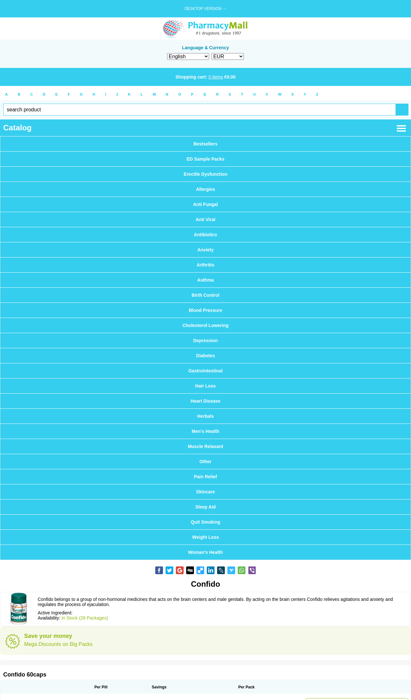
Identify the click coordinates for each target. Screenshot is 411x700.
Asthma (205, 280)
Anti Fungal (205, 204)
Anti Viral (205, 219)
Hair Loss (205, 385)
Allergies (205, 189)
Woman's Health (205, 552)
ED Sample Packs (205, 159)
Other (205, 461)
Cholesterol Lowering (205, 325)
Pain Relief (205, 476)
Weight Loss (205, 537)
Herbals (205, 416)
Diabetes (205, 355)
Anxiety (205, 249)
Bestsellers (206, 143)
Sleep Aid (205, 506)
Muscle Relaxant (205, 446)
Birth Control (205, 295)
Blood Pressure (205, 310)
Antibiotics (205, 234)
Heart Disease (206, 401)
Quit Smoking (205, 522)
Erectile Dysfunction (205, 174)
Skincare (205, 491)
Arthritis (205, 264)
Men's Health (205, 431)
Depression (205, 340)
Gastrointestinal (205, 370)
